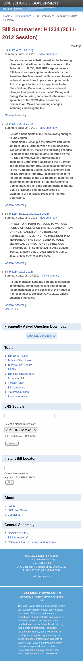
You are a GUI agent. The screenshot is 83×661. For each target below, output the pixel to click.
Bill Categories (16, 387)
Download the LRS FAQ (41, 335)
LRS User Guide (17, 510)
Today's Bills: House (19, 360)
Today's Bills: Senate (20, 365)
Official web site (18, 533)
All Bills (12, 369)
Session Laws (16, 382)
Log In (34, 576)
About (11, 505)
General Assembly (15, 115)
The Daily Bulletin (18, 355)
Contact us (14, 514)
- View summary (47, 54)
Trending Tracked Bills (21, 373)
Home (6, 16)
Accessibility (45, 576)
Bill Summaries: (23, 16)
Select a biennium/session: (20, 424)
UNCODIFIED (13, 309)
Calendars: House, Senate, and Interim (32, 542)
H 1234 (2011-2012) (21, 50)
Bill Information (18, 537)
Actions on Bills (17, 378)
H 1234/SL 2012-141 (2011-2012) (29, 213)
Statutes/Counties (18, 392)
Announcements (17, 396)
